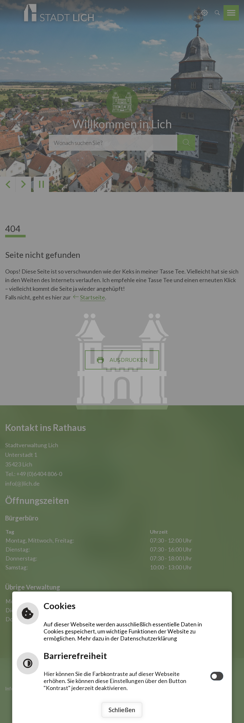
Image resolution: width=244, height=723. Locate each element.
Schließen (122, 709)
